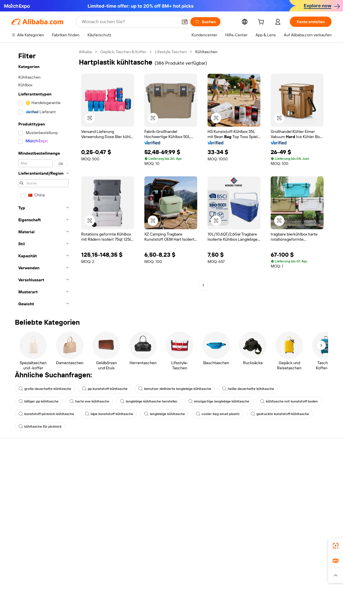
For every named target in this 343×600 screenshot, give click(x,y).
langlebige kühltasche (164, 414)
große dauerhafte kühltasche (45, 388)
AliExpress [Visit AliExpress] (77, 590)
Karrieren (282, 497)
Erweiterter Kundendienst (100, 497)
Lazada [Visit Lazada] (174, 590)
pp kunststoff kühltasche (104, 388)
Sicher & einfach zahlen (98, 464)
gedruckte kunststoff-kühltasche (280, 414)
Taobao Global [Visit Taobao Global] (198, 590)
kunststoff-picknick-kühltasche (46, 414)
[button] (184, 21)
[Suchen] (205, 21)
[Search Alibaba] (129, 22)
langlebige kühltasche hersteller (149, 401)
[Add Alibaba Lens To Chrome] (101, 564)
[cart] (262, 22)
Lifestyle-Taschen (171, 51)
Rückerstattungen (27, 497)
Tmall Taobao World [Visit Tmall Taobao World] (131, 590)
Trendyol (235, 590)
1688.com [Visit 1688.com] (100, 590)
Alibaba (85, 51)
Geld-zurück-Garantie (96, 475)
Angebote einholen (160, 470)
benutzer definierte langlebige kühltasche (174, 388)
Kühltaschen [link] (206, 51)
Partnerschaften (223, 503)
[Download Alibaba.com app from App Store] (270, 564)
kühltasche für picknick (40, 426)
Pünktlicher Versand (95, 486)
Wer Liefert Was (262, 590)
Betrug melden (24, 507)
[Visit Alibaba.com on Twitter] (294, 519)
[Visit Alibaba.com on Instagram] (302, 519)
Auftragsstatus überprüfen (35, 486)
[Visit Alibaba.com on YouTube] (311, 519)
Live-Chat (20, 475)
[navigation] (43, 179)
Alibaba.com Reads (160, 508)
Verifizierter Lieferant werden (235, 492)
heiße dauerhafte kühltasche (248, 388)
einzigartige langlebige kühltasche (218, 401)
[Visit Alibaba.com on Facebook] (277, 519)
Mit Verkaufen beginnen (230, 470)
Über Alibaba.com (290, 464)
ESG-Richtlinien (288, 475)
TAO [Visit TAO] (219, 590)
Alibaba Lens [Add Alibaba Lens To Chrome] (23, 564)
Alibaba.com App (231, 564)
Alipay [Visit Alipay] (158, 590)
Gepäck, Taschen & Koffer (123, 51)
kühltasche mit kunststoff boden (289, 401)
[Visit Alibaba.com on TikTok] (319, 519)
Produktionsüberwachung (100, 507)
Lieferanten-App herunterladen (236, 514)
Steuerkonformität (159, 497)
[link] (335, 545)
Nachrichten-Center (292, 486)
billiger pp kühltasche (39, 401)
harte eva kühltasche (89, 401)
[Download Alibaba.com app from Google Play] (312, 564)
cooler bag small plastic (218, 414)
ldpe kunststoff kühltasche (109, 414)
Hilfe (15, 464)
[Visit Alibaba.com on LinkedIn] (285, 519)
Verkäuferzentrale (224, 481)
